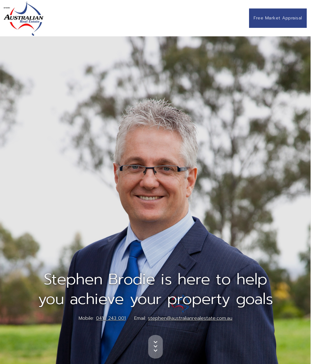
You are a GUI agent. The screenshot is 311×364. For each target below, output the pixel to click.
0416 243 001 (111, 318)
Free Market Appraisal (278, 18)
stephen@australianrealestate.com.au (190, 318)
